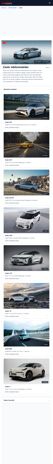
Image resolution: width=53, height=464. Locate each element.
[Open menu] (50, 3)
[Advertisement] (26, 24)
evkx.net (3, 7)
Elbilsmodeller (13, 7)
